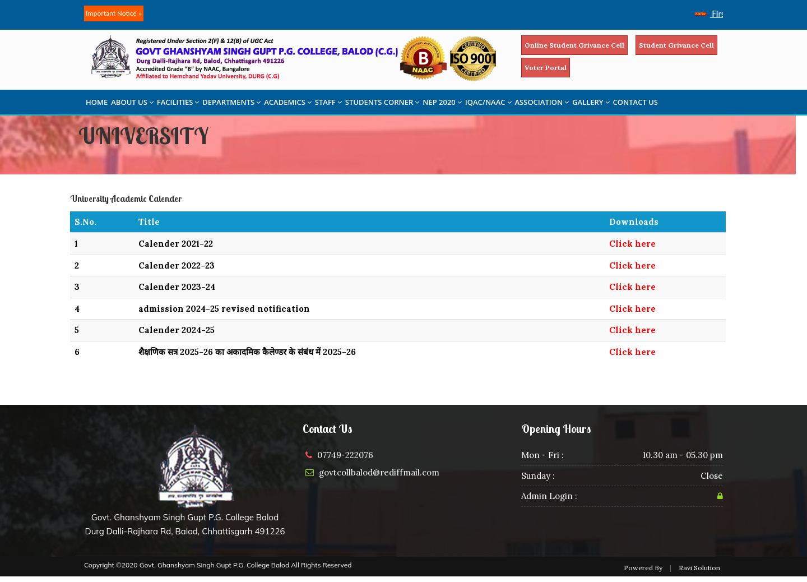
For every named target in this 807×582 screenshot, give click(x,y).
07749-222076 (345, 455)
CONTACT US (635, 102)
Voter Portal (546, 67)
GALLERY (590, 102)
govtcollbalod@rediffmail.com (379, 472)
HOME (97, 102)
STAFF (328, 102)
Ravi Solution (699, 567)
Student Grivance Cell (676, 45)
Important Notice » (114, 13)
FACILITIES (178, 102)
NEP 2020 (442, 102)
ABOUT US (132, 102)
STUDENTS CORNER (382, 102)
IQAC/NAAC (488, 102)
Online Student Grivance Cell (574, 45)
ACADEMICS (288, 102)
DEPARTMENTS (231, 102)
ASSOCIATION (542, 102)
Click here (632, 243)
